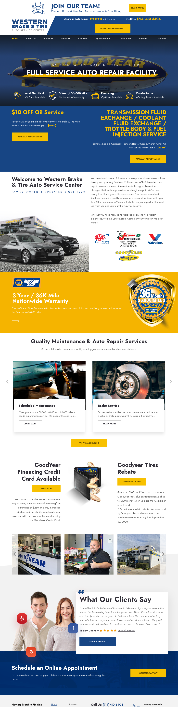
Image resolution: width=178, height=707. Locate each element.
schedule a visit (148, 673)
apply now (46, 488)
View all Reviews (126, 630)
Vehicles (65, 38)
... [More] (50, 125)
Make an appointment (112, 28)
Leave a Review (97, 641)
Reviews (143, 38)
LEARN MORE (137, 7)
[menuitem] (15, 39)
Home (15, 38)
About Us (31, 38)
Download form (132, 481)
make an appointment (30, 136)
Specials (82, 38)
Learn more (30, 423)
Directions (161, 38)
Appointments (103, 38)
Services (48, 38)
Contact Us (125, 38)
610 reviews (109, 19)
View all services (89, 443)
